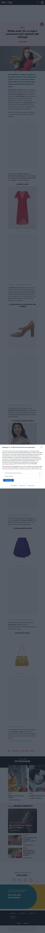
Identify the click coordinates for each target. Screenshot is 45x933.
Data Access (22, 485)
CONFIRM (8, 480)
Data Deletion (14, 485)
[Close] (42, 447)
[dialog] (22, 466)
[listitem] (22, 473)
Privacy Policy (31, 485)
